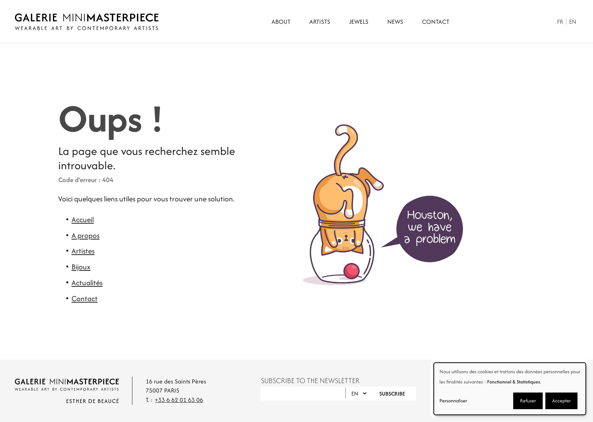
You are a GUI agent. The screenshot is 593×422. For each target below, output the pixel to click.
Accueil (82, 219)
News (395, 21)
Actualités (86, 282)
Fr (560, 21)
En (572, 21)
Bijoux (80, 266)
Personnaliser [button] (453, 400)
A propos (85, 235)
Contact (435, 21)
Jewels (358, 21)
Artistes (83, 251)
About (281, 21)
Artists (319, 21)
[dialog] (509, 388)
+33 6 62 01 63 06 (179, 400)
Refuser (528, 400)
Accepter (561, 400)
